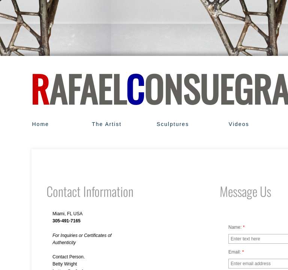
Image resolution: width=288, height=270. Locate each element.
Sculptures (173, 124)
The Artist (107, 124)
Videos (239, 124)
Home (40, 124)
